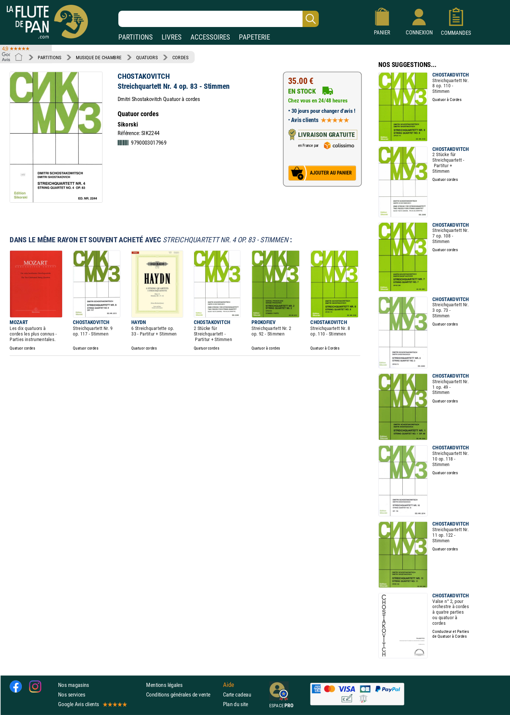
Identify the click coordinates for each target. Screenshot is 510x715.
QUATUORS (147, 57)
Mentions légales (164, 685)
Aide (228, 684)
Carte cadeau (237, 694)
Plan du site (235, 704)
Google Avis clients (92, 704)
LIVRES (172, 37)
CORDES (180, 57)
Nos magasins (73, 685)
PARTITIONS (135, 37)
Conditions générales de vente (183, 694)
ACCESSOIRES (210, 37)
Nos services (71, 694)
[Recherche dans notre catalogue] (218, 19)
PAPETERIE (254, 37)
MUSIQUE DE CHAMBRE (99, 57)
